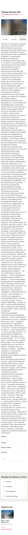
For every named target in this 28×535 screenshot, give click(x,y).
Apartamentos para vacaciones (10, 14)
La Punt (23, 477)
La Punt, (21, 14)
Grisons (3, 16)
